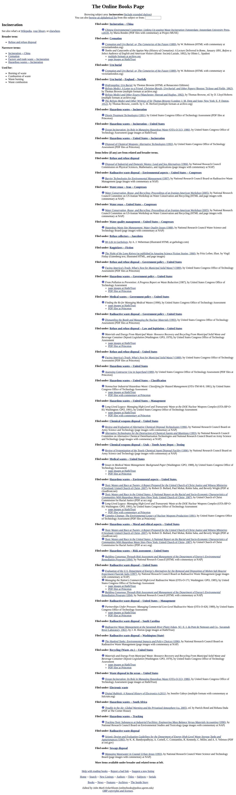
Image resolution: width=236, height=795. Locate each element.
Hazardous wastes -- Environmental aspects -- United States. (143, 479)
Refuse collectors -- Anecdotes (126, 236)
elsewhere (54, 31)
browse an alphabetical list (103, 17)
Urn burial (116, 65)
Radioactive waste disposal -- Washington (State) (137, 635)
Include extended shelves (137, 14)
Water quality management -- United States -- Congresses (142, 221)
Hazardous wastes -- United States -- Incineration (137, 138)
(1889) (140, 44)
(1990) (165, 722)
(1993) (140, 320)
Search (93, 776)
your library (39, 31)
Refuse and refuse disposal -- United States (133, 351)
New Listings (107, 776)
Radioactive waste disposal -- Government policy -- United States (146, 314)
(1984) (146, 164)
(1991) (125, 115)
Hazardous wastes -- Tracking (126, 716)
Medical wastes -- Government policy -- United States (139, 296)
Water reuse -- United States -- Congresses (133, 204)
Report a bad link (120, 771)
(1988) (139, 227)
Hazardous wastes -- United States (129, 366)
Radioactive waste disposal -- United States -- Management (142, 600)
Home (83, 776)
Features (111, 782)
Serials (152, 776)
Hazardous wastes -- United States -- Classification (138, 380)
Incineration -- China (19, 53)
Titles (131, 776)
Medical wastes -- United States (127, 459)
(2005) (157, 193)
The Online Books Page (118, 6)
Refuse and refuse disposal (22, 42)
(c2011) (135, 693)
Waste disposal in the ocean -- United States (134, 673)
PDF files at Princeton (119, 291)
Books (91, 782)
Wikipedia (26, 31)
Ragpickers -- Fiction (121, 247)
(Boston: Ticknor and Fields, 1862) (169, 88)
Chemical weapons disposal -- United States (134, 421)
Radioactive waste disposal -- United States (133, 565)
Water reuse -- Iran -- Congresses (128, 187)
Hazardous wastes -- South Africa (128, 702)
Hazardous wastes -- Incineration (25, 62)
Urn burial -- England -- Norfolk (128, 79)
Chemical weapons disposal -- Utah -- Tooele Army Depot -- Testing (147, 444)
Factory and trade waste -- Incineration (28, 59)
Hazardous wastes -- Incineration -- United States (137, 123)
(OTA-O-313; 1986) (147, 129)
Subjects (141, 776)
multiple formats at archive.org (124, 56)
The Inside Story (139, 782)
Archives (123, 782)
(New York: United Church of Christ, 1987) (164, 496)
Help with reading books (95, 771)
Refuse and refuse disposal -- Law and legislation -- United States (146, 328)
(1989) (143, 267)
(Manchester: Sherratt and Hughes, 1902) (144, 94)
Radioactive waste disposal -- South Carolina (135, 621)
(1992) (139, 144)
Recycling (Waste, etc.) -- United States (131, 650)
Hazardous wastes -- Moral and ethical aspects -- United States (144, 524)
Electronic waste (119, 687)
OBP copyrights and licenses (117, 790)
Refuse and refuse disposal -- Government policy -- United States (146, 262)
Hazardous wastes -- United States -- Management (138, 400)
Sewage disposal (119, 748)
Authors (121, 776)
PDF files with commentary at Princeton (129, 395)
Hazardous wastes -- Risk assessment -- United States (139, 550)
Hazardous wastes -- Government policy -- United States (141, 276)
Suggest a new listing (143, 771)
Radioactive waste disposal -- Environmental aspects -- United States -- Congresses (156, 172)
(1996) (146, 427)
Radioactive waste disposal (124, 730)
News (100, 782)
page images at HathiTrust (122, 59)
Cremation (14, 56)
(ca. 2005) (146, 707)
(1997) (137, 178)
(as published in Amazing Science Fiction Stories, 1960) (150, 253)
